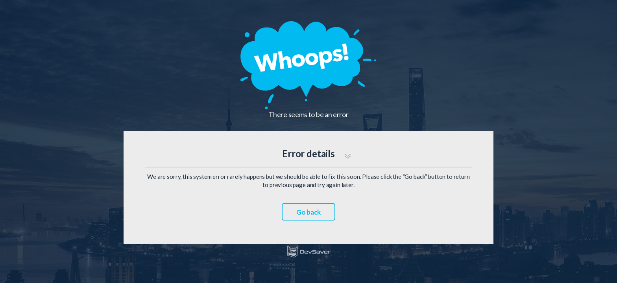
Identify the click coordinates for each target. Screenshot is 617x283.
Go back (308, 212)
